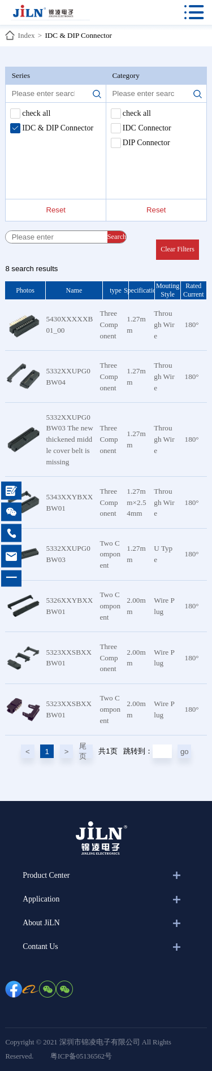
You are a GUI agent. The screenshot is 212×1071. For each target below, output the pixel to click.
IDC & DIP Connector (78, 35)
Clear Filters (177, 249)
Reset (55, 210)
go (184, 751)
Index (26, 35)
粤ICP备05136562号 (81, 1056)
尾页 (82, 751)
